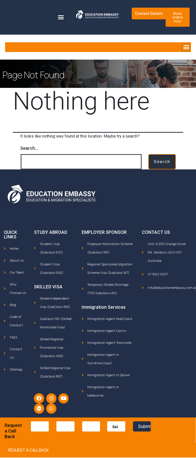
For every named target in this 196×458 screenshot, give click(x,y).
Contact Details (149, 13)
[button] (61, 17)
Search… (29, 148)
